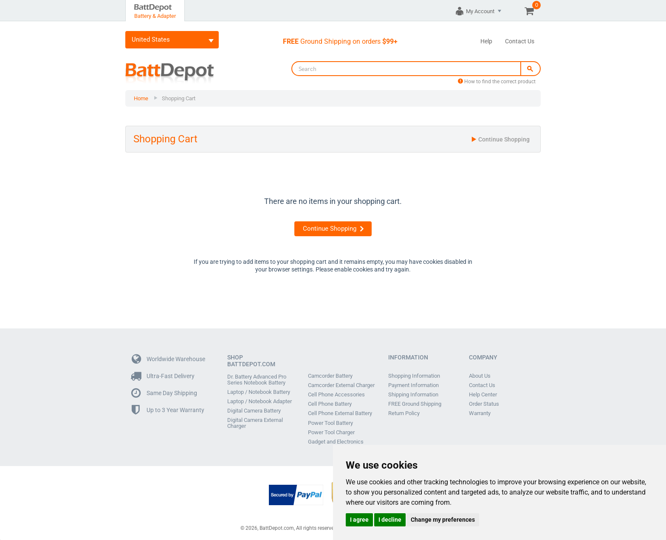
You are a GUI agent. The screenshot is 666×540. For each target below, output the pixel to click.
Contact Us (519, 41)
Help (486, 41)
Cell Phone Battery (330, 404)
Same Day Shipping (164, 393)
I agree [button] (359, 519)
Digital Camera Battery (254, 411)
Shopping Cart (178, 98)
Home (141, 98)
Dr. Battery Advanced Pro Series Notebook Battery (256, 380)
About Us (480, 376)
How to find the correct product (497, 82)
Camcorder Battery (330, 376)
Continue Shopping (500, 139)
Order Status (484, 404)
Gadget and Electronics (336, 441)
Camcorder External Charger (341, 385)
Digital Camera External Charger (255, 423)
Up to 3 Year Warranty (168, 410)
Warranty (480, 413)
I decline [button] (389, 519)
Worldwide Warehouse (168, 359)
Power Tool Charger (331, 432)
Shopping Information (414, 376)
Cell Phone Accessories (336, 395)
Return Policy (404, 413)
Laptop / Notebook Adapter (259, 401)
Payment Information (413, 385)
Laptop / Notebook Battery (258, 392)
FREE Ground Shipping (414, 404)
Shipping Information (413, 395)
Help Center (483, 395)
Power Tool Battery (330, 423)
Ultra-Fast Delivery (163, 376)
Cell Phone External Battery (340, 413)
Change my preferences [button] (443, 519)
